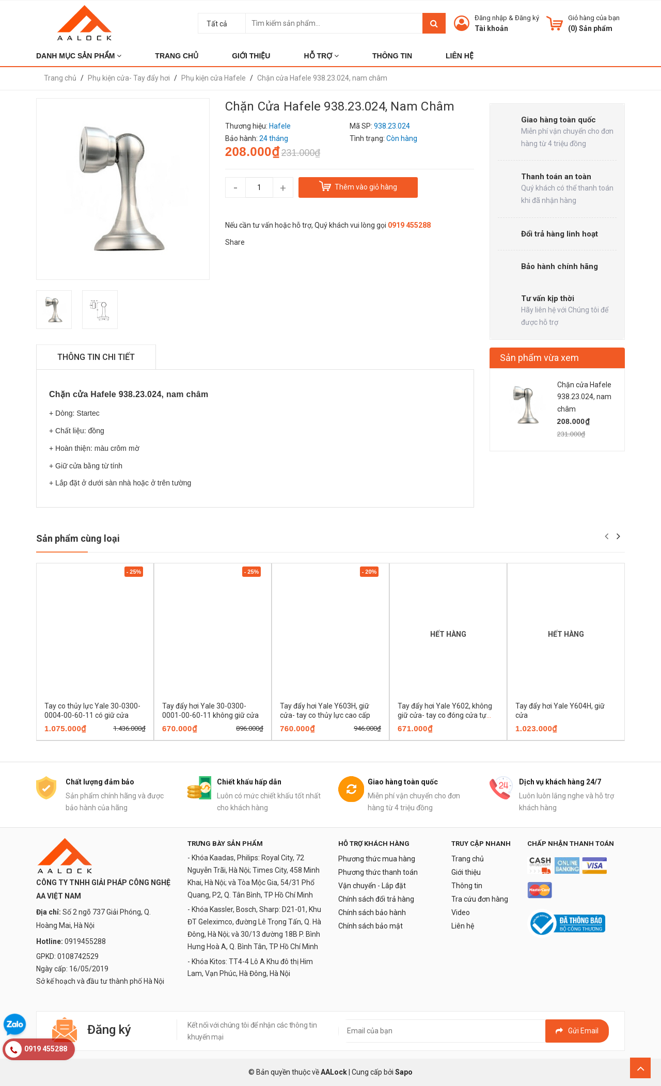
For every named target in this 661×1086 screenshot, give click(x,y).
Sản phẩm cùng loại (78, 538)
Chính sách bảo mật (370, 926)
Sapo (404, 1072)
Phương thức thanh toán (378, 872)
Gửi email (577, 1031)
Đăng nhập (491, 18)
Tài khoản (491, 28)
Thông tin (466, 886)
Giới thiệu (466, 872)
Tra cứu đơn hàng (479, 899)
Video (460, 912)
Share (235, 242)
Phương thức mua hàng (376, 859)
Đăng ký (527, 18)
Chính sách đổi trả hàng (376, 899)
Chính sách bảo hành (372, 912)
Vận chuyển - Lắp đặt (372, 886)
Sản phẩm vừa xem (539, 357)
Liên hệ (462, 926)
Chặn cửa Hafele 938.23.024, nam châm (584, 397)
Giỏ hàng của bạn (594, 18)
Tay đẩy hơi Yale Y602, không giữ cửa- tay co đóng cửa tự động (445, 715)
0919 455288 (409, 225)
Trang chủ (467, 859)
